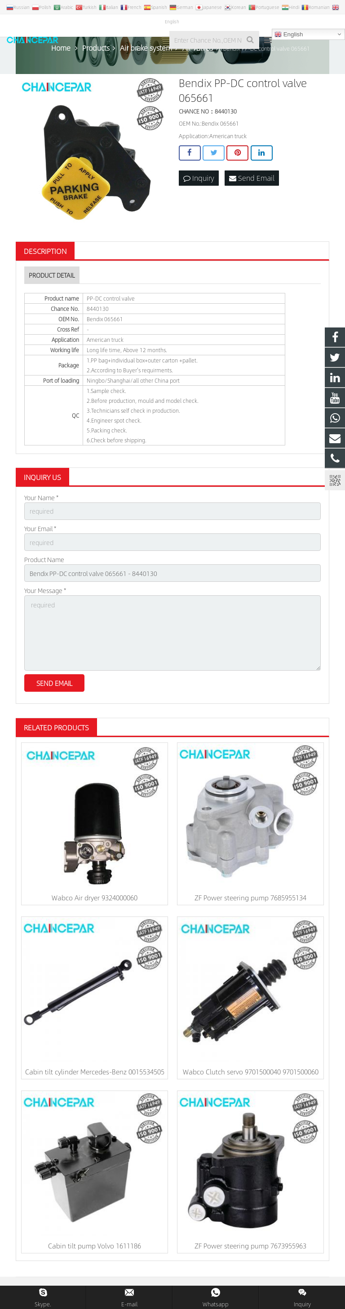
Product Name (44, 559)
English (288, 34)
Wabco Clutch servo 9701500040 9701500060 (250, 1071)
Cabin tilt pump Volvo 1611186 (94, 1245)
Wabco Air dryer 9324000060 (94, 897)
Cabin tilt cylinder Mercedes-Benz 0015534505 (94, 1071)
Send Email (251, 177)
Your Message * (45, 590)
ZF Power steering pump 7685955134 (250, 897)
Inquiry (198, 177)
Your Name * (41, 497)
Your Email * (40, 528)
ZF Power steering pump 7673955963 (250, 1245)
